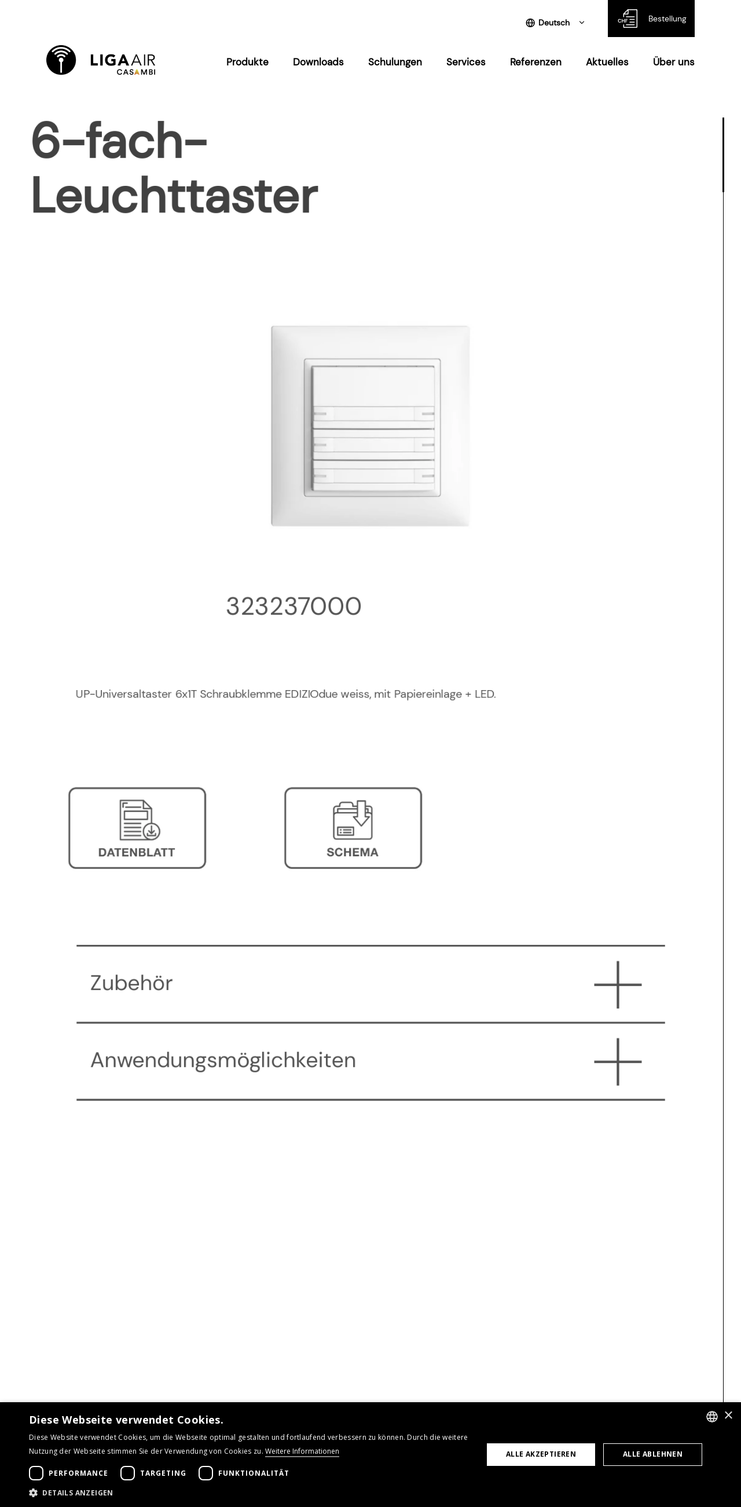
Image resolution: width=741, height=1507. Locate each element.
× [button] (728, 1415)
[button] (249, 1492)
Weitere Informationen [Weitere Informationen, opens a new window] (302, 1451)
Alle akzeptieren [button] (541, 1454)
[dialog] (370, 1454)
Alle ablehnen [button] (653, 1454)
